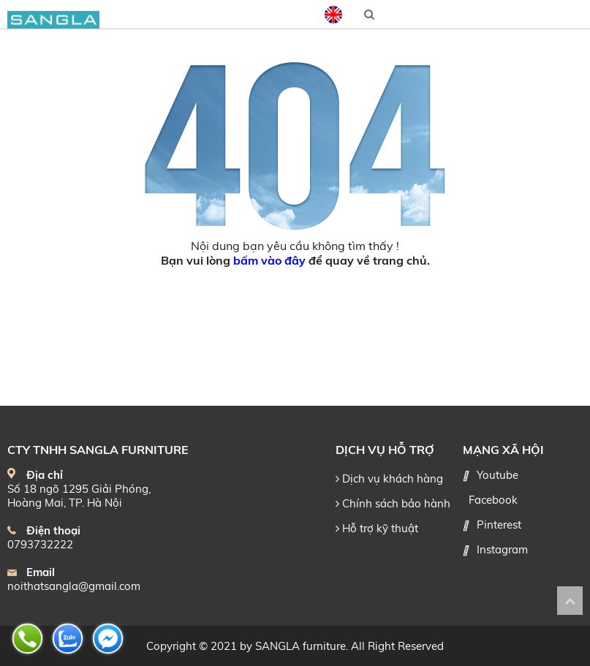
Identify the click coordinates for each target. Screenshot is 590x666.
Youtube (497, 475)
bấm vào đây (269, 260)
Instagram (502, 549)
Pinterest (499, 524)
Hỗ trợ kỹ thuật (377, 528)
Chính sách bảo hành (393, 503)
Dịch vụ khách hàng (389, 478)
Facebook (493, 500)
